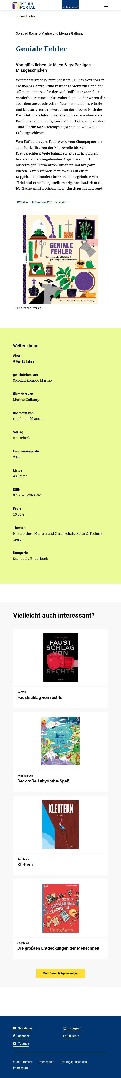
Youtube (21, 1043)
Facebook (21, 1036)
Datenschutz (46, 1062)
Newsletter (22, 1028)
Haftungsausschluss (73, 1062)
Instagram (72, 1028)
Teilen (22, 202)
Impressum (20, 1068)
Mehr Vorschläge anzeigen (61, 973)
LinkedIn (71, 1036)
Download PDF (42, 202)
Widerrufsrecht (22, 1062)
